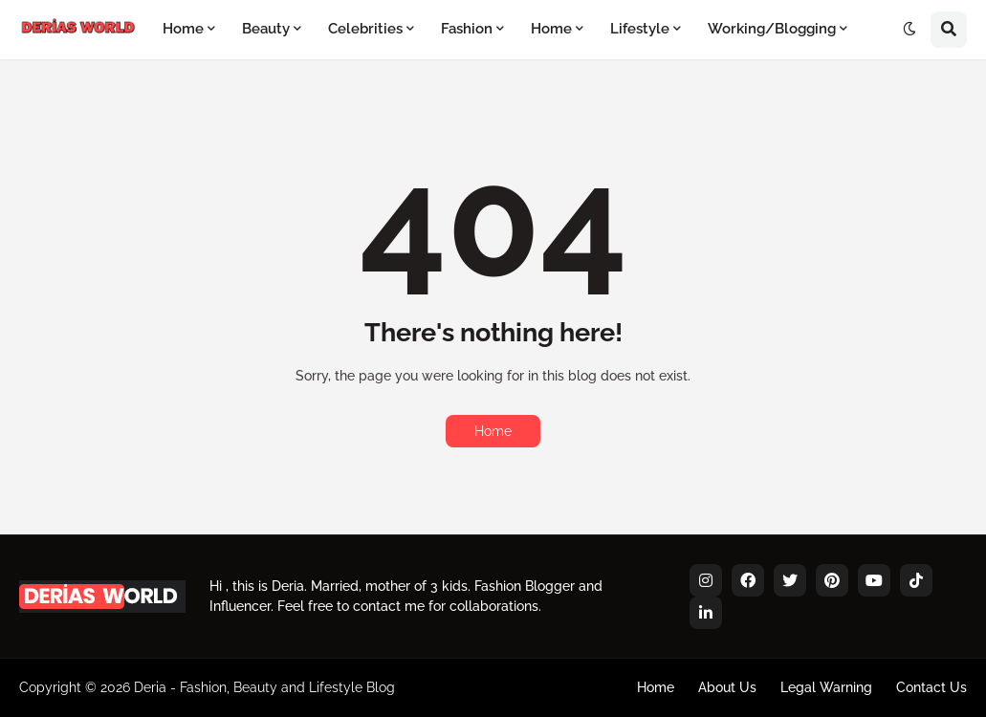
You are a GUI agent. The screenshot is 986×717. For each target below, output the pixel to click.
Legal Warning (826, 687)
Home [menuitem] (183, 28)
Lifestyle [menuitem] (639, 28)
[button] (909, 29)
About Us (727, 687)
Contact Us (931, 687)
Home (493, 431)
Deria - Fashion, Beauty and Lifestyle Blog (264, 687)
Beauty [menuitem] (266, 28)
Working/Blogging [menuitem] (772, 28)
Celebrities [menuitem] (365, 28)
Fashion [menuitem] (467, 28)
